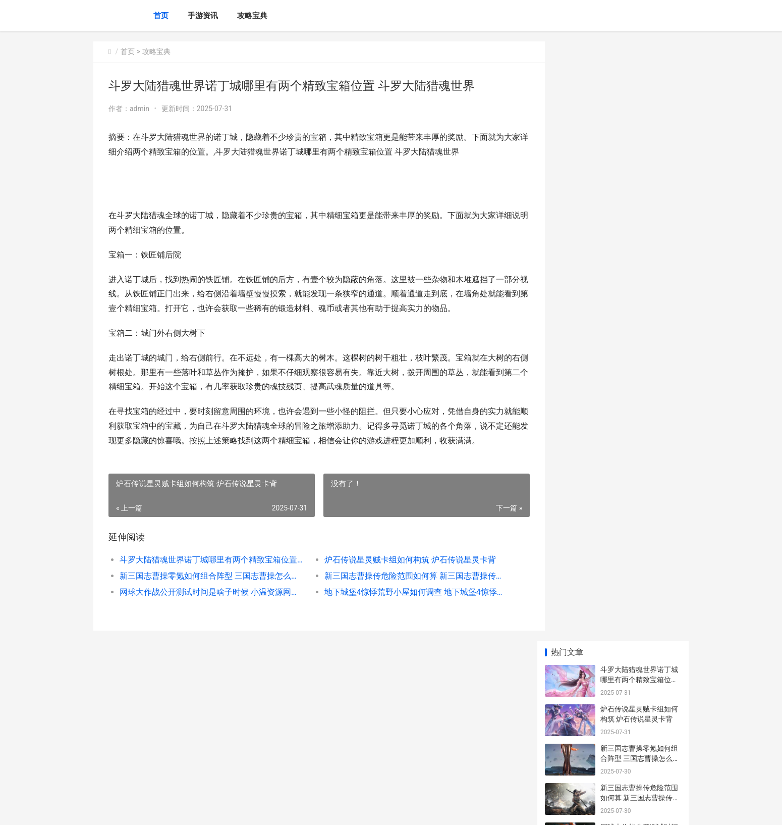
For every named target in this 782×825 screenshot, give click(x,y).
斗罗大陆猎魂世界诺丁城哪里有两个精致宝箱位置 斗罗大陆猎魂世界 (208, 559)
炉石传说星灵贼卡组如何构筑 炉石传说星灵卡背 (401, 559)
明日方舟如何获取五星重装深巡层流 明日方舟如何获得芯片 (640, 700)
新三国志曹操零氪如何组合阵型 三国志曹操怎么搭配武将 (208, 576)
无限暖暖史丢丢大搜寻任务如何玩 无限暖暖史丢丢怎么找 (640, 621)
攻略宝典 (252, 15)
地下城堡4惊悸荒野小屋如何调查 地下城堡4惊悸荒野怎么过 (403, 592)
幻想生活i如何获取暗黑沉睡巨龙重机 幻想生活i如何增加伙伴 (640, 582)
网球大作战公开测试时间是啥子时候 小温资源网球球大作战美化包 (208, 592)
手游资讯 (203, 15)
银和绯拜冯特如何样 (632, 730)
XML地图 (280, 808)
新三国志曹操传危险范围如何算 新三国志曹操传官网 (403, 576)
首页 (161, 15)
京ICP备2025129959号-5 (233, 808)
